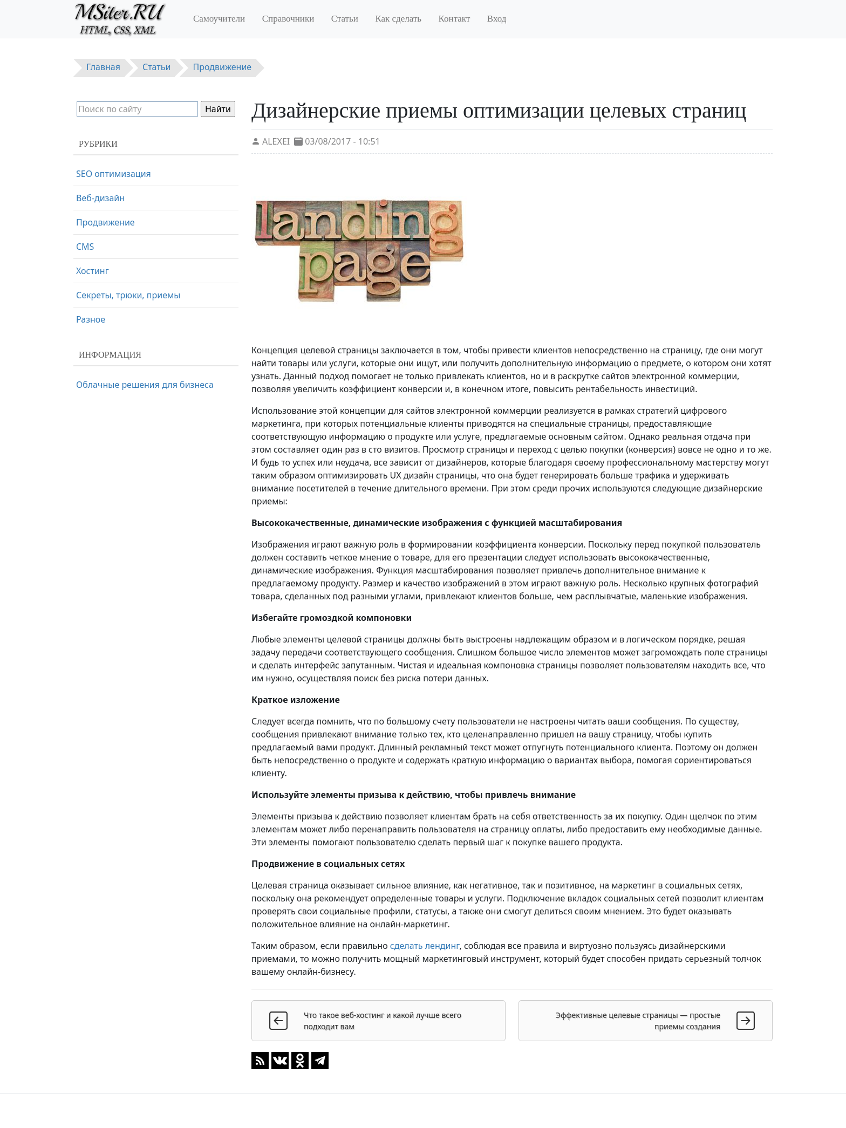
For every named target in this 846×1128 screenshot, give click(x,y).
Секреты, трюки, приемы (128, 295)
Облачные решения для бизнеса (145, 385)
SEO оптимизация (113, 174)
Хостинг (92, 271)
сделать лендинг (425, 946)
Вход (497, 18)
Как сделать (398, 18)
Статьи (344, 18)
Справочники (288, 18)
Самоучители (219, 18)
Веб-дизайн (100, 198)
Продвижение (105, 222)
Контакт (454, 18)
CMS (85, 246)
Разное (90, 319)
